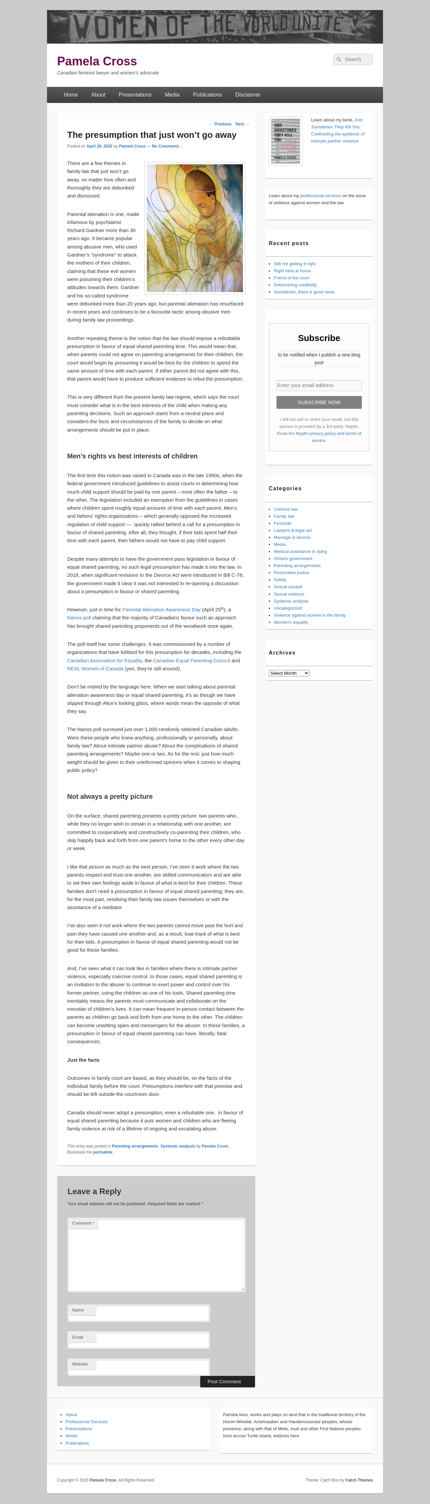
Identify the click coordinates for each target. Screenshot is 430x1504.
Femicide (283, 523)
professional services (320, 195)
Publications (207, 95)
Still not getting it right (294, 263)
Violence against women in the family (310, 615)
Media (172, 95)
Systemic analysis (177, 1146)
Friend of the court (291, 277)
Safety (280, 579)
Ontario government (293, 558)
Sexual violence (289, 594)
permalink (102, 1152)
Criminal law (286, 509)
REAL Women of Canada (95, 668)
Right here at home (292, 270)
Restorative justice (291, 572)
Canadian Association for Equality (104, 660)
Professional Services (87, 1421)
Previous (220, 124)
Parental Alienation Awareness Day (162, 609)
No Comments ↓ (167, 146)
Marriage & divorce (292, 537)
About (98, 95)
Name (78, 1310)
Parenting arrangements (135, 1146)
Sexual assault (288, 586)
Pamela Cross (97, 61)
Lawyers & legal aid (293, 530)
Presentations (135, 95)
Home (70, 95)
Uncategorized (288, 608)
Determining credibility (295, 284)
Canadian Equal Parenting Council (191, 660)
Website (80, 1364)
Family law (284, 516)
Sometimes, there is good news (304, 291)
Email (77, 1337)
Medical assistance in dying (300, 551)
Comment (83, 1223)
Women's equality (291, 622)
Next (242, 124)
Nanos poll (79, 617)
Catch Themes (359, 1480)
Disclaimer (248, 95)
